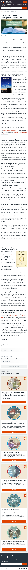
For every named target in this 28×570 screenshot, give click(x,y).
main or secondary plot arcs (9, 130)
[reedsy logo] (8, 1)
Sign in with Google (11, 7)
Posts (2, 11)
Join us (25, 1)
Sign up (25, 7)
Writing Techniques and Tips (10, 11)
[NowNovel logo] (3, 2)
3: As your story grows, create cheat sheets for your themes (14, 45)
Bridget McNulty (8, 35)
